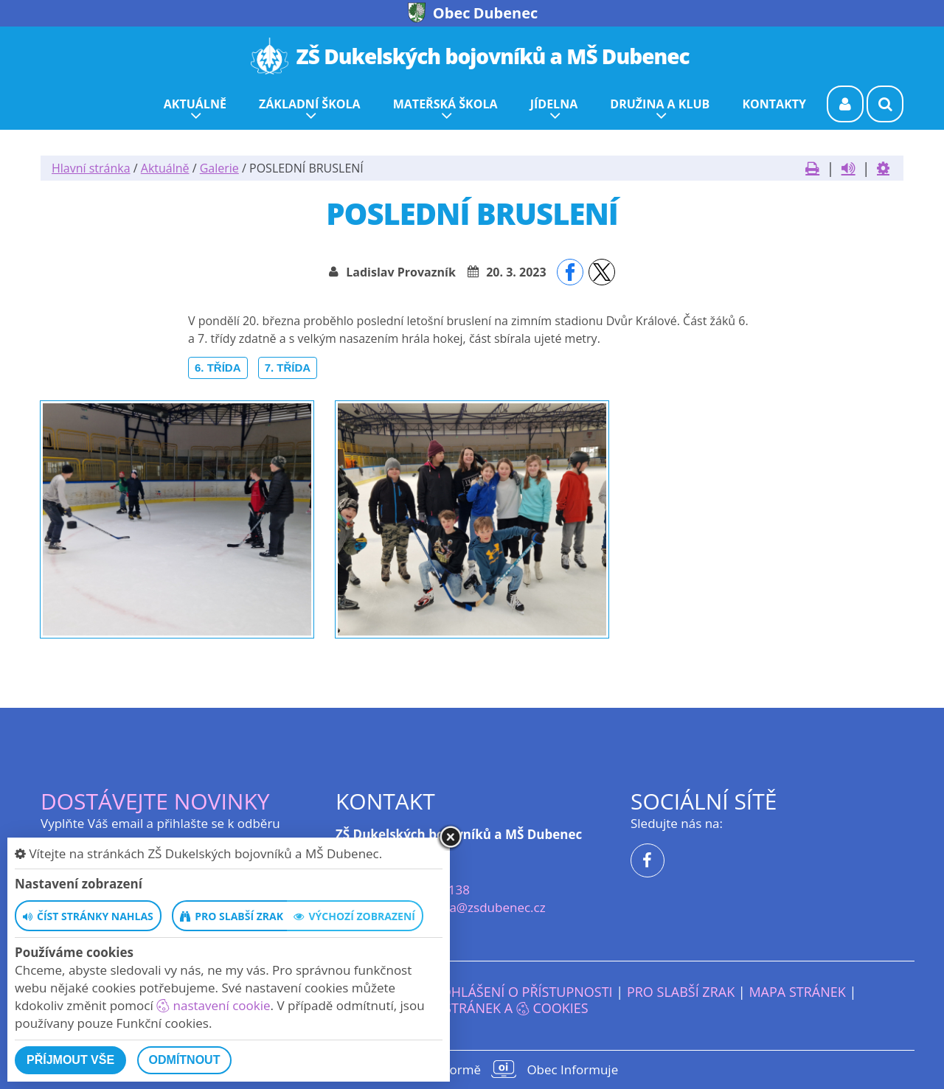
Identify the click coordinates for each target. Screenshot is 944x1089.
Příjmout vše (70, 1060)
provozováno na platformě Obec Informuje (472, 1069)
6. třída (218, 367)
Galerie (219, 168)
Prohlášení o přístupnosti (519, 992)
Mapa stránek (797, 992)
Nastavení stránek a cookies (471, 1008)
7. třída (288, 367)
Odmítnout (185, 1060)
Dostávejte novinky (155, 801)
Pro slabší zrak (681, 992)
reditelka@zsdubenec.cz (475, 907)
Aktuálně (165, 168)
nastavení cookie (213, 1005)
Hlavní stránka (91, 168)
